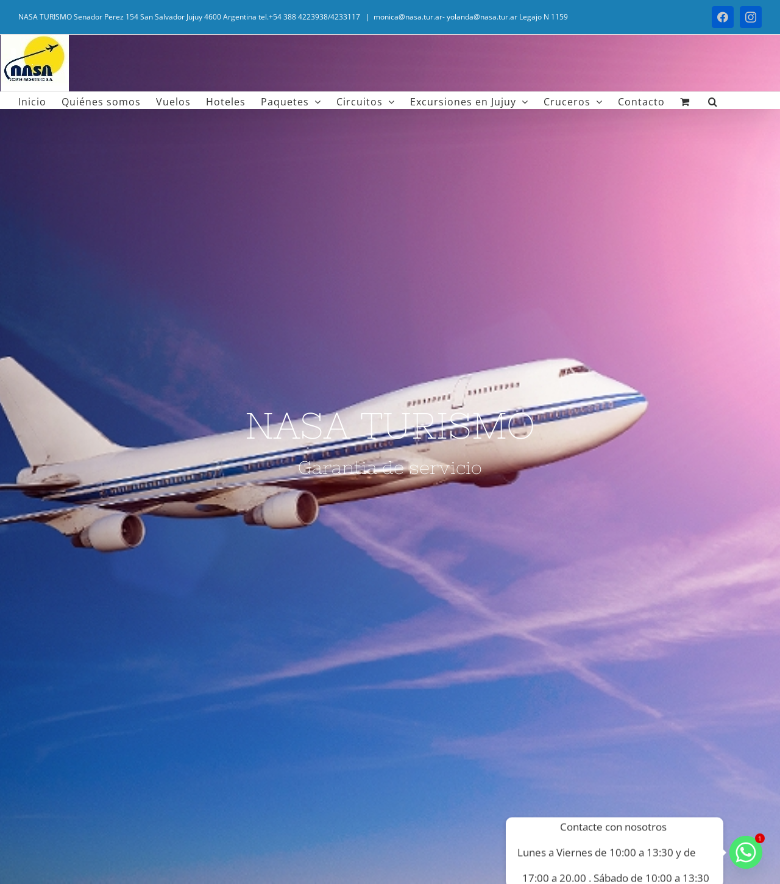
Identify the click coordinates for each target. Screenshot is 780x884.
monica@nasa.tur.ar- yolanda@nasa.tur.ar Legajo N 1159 (471, 17)
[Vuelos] (390, 442)
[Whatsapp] (745, 852)
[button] (713, 100)
